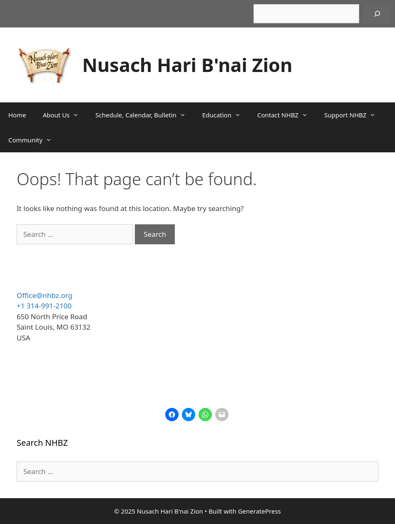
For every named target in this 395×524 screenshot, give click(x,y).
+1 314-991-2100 (44, 305)
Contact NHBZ (286, 114)
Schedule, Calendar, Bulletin (144, 114)
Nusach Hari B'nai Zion (187, 64)
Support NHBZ (354, 114)
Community (34, 139)
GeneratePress (259, 511)
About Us (65, 114)
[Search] (377, 13)
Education (225, 114)
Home (17, 115)
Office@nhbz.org (44, 295)
